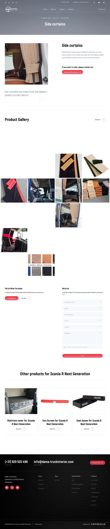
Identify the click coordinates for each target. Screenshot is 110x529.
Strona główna (46, 18)
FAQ (73, 480)
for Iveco (94, 505)
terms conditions (83, 347)
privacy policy (74, 347)
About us (53, 9)
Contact (74, 492)
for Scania (94, 480)
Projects (62, 9)
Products (71, 9)
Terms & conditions (77, 484)
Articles (57, 480)
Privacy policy (76, 488)
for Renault (94, 497)
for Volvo (94, 484)
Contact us (101, 9)
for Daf (93, 488)
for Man (93, 501)
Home (45, 9)
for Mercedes (95, 492)
